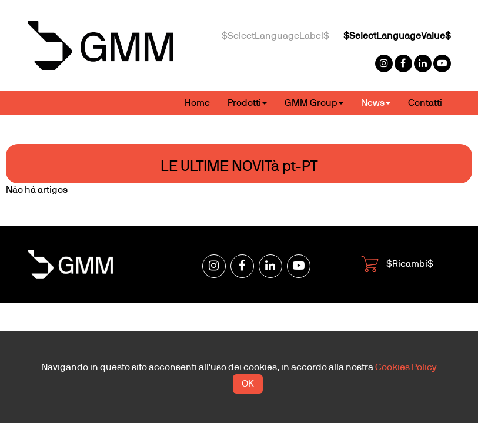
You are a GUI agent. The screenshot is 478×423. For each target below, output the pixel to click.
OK (248, 383)
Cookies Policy (406, 367)
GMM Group (314, 103)
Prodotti (247, 103)
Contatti (425, 103)
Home (197, 103)
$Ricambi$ (397, 264)
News (375, 103)
